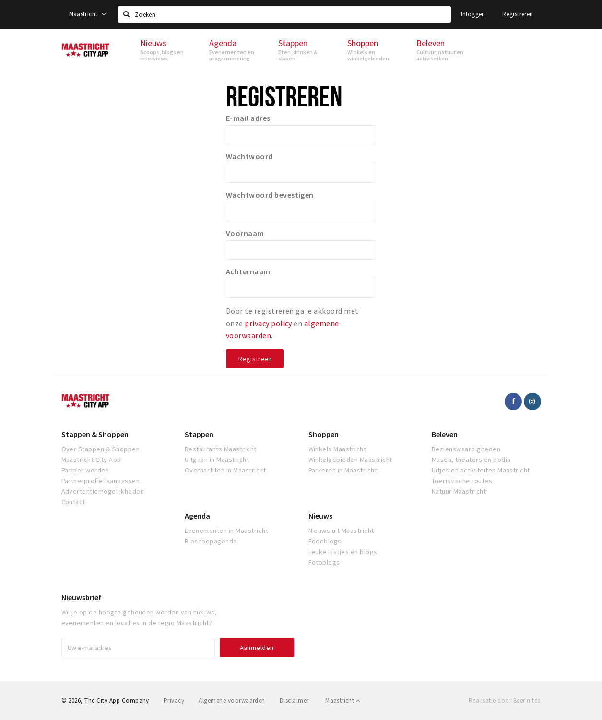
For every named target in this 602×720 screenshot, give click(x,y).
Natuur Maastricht (459, 491)
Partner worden (85, 470)
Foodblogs (325, 541)
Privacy (174, 700)
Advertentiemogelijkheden (102, 491)
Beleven (445, 434)
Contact (73, 501)
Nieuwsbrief (81, 597)
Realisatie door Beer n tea (505, 700)
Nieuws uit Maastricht (341, 530)
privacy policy (268, 323)
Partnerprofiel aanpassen (100, 480)
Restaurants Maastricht (221, 449)
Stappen (199, 434)
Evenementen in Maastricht (226, 530)
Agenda (197, 515)
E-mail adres (248, 118)
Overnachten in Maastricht (225, 470)
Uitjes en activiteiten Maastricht (481, 470)
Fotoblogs (324, 562)
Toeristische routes (462, 480)
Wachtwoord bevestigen (270, 195)
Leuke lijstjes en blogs (343, 551)
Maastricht (87, 14)
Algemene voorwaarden (232, 700)
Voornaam (245, 233)
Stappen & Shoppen (95, 434)
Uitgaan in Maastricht (217, 459)
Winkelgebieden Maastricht (350, 459)
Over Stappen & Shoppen (100, 449)
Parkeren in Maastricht (343, 470)
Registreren (517, 14)
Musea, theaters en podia (471, 459)
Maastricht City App (91, 459)
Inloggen (473, 14)
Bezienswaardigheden (466, 449)
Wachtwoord (249, 156)
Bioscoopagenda (211, 541)
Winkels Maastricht (337, 449)
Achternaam (248, 271)
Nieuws (320, 515)
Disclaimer (294, 700)
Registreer (254, 358)
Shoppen (323, 434)
